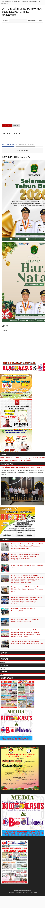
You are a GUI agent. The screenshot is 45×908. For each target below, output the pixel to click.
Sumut (22, 460)
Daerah (7, 458)
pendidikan (29, 460)
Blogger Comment (25, 144)
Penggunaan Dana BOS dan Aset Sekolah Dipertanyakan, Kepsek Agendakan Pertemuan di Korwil (27, 589)
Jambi (17, 458)
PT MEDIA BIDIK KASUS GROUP (26, 892)
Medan (5, 20)
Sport (5, 460)
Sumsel (15, 460)
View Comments (22, 150)
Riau (1, 460)
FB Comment (8, 144)
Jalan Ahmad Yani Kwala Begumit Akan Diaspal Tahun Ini (21, 467)
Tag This (7, 125)
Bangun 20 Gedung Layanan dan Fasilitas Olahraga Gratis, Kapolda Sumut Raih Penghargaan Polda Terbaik (25, 557)
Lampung (27, 458)
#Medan (16, 125)
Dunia (12, 458)
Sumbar (10, 460)
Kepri (21, 458)
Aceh (2, 458)
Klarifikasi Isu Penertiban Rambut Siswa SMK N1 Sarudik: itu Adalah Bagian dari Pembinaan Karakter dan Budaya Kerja (27, 546)
